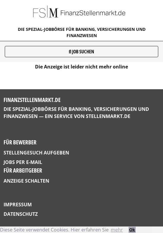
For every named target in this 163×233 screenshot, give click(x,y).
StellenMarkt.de (108, 116)
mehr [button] (117, 229)
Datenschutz (21, 214)
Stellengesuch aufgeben (36, 152)
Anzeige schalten (26, 181)
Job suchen (81, 51)
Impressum (18, 204)
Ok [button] (132, 229)
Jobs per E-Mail (23, 162)
